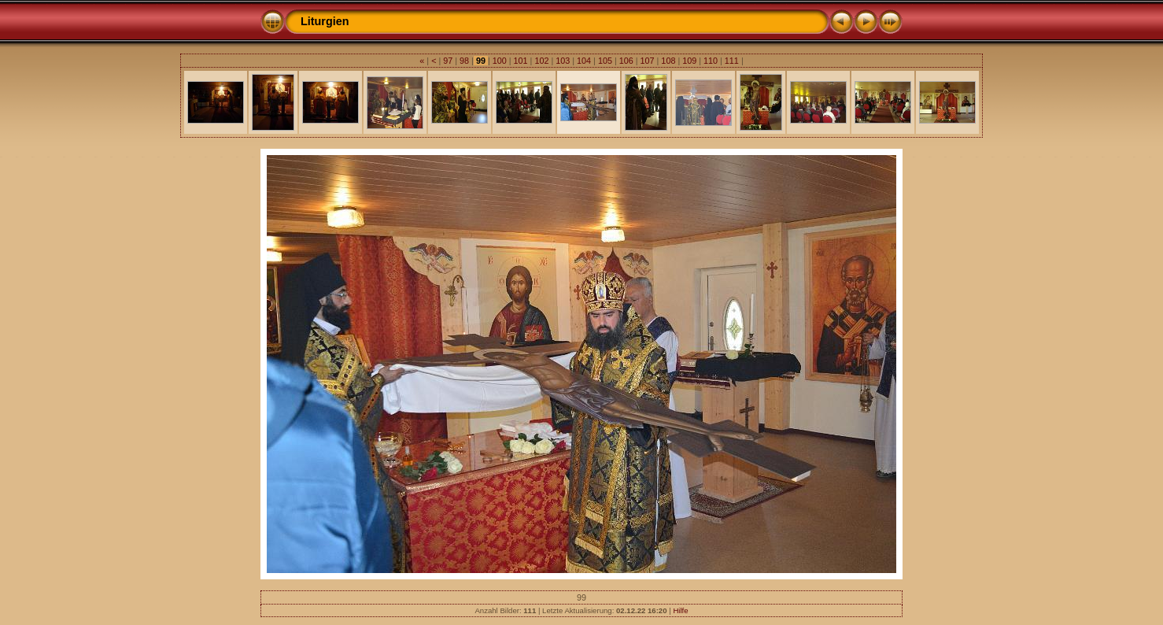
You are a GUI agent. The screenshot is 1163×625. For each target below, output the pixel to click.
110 (710, 60)
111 (731, 60)
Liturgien (325, 21)
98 (464, 60)
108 (668, 60)
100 (499, 60)
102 (541, 60)
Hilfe (680, 610)
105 (605, 60)
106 (626, 60)
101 (520, 60)
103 (562, 60)
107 (647, 60)
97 (448, 60)
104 (583, 60)
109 (689, 60)
